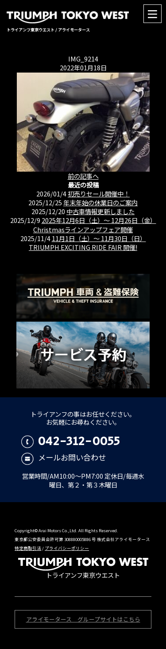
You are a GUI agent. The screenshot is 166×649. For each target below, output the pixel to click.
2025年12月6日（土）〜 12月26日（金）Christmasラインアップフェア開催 (94, 224)
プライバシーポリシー (67, 548)
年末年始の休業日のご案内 (100, 202)
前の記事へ (83, 175)
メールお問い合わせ (63, 457)
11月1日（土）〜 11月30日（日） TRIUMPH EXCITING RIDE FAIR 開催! (87, 243)
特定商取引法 (28, 548)
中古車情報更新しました (100, 211)
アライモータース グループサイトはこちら (83, 620)
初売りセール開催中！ (99, 193)
